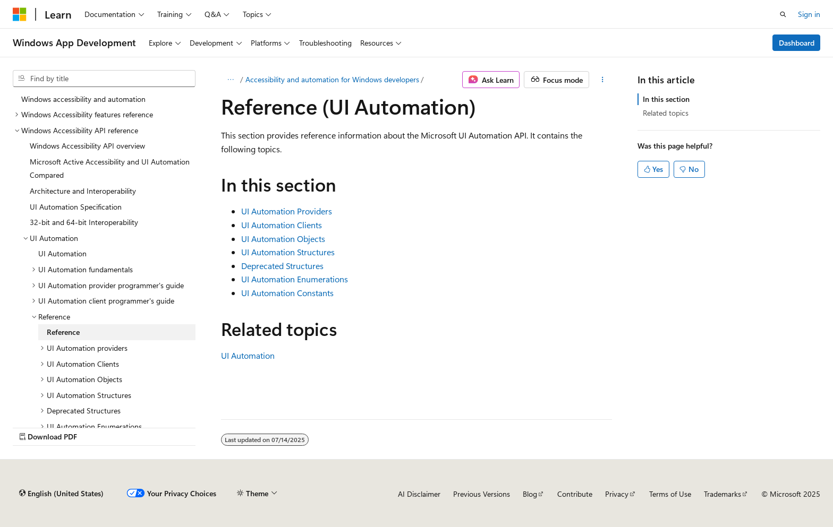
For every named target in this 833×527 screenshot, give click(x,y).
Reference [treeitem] (63, 332)
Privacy (616, 494)
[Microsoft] (20, 14)
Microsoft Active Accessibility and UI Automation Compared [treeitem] (110, 168)
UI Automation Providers (286, 211)
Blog (530, 494)
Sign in (809, 14)
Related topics (665, 113)
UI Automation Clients (281, 224)
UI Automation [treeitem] (62, 253)
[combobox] (104, 78)
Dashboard (796, 43)
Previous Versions (481, 494)
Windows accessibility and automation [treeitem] (83, 99)
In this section (666, 99)
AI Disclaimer (419, 494)
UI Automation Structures (288, 251)
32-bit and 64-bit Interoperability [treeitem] (84, 222)
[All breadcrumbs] (230, 79)
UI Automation (248, 355)
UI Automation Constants (287, 292)
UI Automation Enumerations (294, 278)
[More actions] (602, 79)
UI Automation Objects (283, 238)
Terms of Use (670, 494)
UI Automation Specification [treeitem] (76, 207)
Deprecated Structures (282, 265)
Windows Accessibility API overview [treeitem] (87, 146)
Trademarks (722, 494)
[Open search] (783, 14)
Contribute (574, 494)
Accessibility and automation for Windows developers (332, 79)
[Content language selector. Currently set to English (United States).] (61, 493)
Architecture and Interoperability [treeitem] (83, 191)
